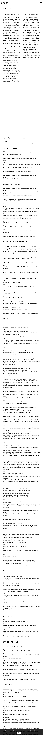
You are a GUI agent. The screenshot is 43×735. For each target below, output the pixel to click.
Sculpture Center (6, 80)
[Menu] (40, 2)
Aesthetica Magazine (34, 37)
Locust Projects (11, 71)
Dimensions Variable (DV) (8, 19)
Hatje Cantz (18, 576)
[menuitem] (40, 2)
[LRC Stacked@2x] (6, 2)
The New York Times (30, 32)
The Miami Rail (30, 35)
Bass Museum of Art (9, 67)
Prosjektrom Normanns (8, 63)
